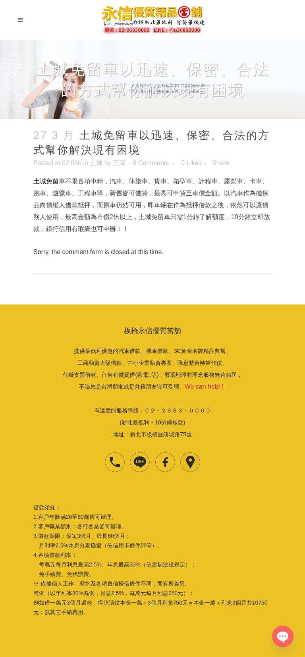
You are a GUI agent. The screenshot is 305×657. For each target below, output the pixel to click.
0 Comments (151, 163)
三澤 (119, 163)
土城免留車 (49, 181)
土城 (96, 163)
